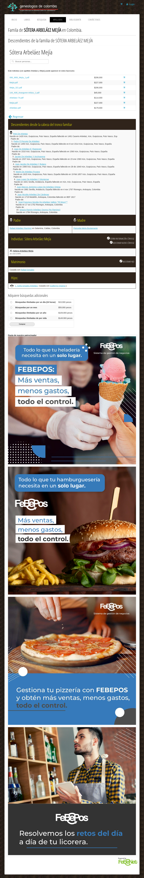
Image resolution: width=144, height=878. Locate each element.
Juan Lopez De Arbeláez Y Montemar (32, 179)
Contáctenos (94, 19)
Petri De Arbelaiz (20, 134)
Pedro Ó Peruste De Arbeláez (26, 141)
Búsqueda (41, 19)
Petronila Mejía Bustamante (86, 228)
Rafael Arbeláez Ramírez (21, 228)
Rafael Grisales (27, 270)
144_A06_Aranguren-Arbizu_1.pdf (25, 93)
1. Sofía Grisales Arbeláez (26, 286)
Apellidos (57, 19)
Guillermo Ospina (57, 286)
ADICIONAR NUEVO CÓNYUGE (122, 242)
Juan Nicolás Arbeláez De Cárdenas (33, 194)
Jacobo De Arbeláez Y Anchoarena (30, 156)
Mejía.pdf (14, 82)
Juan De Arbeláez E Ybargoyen (27, 149)
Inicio (14, 19)
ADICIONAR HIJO (127, 261)
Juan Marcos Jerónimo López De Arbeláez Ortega (39, 187)
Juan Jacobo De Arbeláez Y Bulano (30, 164)
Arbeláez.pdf (15, 108)
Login (132, 4)
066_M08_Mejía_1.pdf (19, 77)
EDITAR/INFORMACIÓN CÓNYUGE (120, 238)
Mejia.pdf (14, 103)
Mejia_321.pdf (16, 88)
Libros (27, 19)
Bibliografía (75, 19)
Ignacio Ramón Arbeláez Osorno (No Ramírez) (40, 210)
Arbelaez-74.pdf (16, 98)
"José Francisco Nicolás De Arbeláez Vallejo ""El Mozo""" (43, 202)
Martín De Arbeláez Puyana (28, 172)
